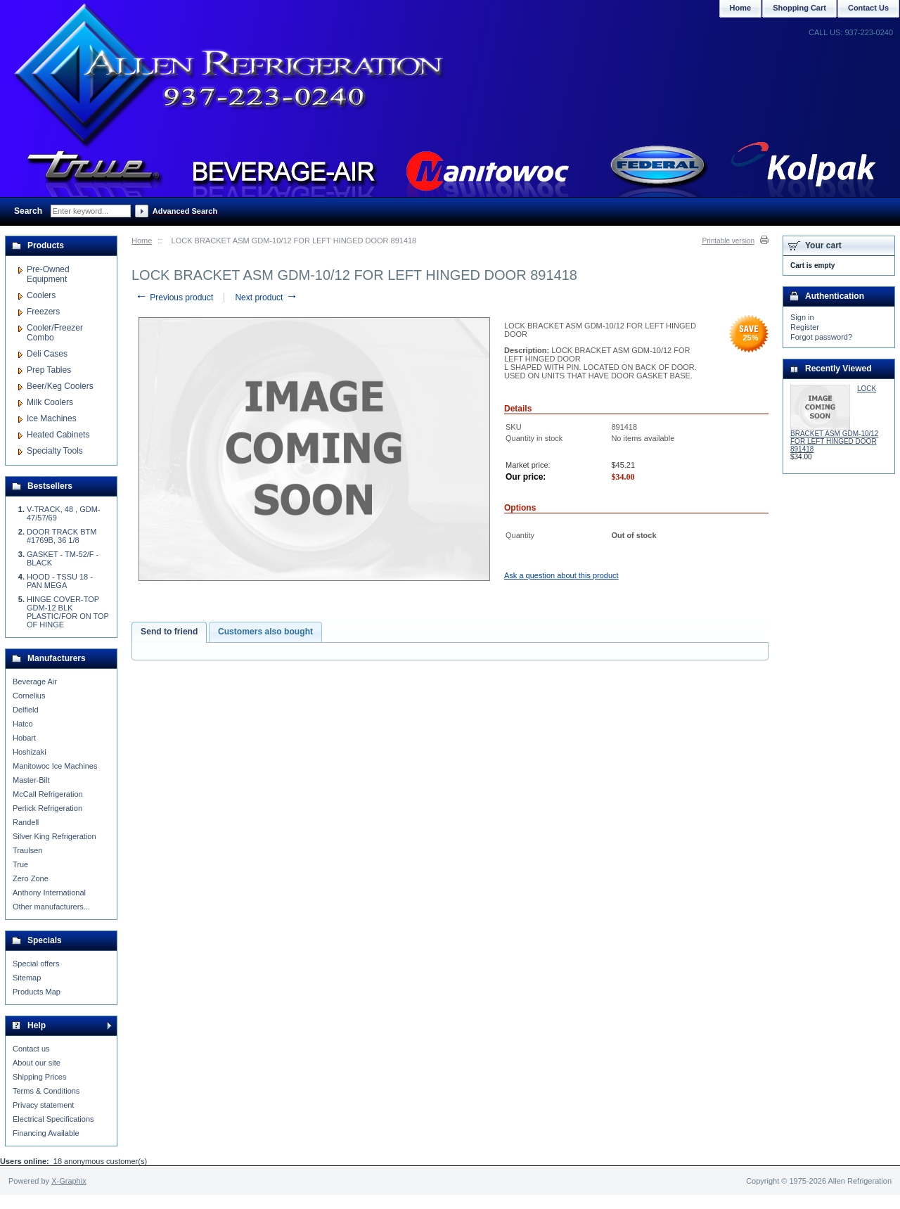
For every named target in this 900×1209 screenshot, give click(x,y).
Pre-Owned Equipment (48, 274)
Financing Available (46, 1133)
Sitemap (27, 977)
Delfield (26, 709)
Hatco (23, 723)
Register (804, 327)
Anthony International (49, 892)
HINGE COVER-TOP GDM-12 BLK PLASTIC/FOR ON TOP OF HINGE (68, 612)
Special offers (36, 963)
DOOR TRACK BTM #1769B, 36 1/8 (61, 535)
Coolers (41, 295)
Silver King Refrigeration (54, 836)
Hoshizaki (29, 752)
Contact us (31, 1048)
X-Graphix (68, 1181)
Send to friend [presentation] (169, 632)
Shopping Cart (799, 8)
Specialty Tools (55, 451)
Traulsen (27, 850)
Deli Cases (47, 354)
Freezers (43, 311)
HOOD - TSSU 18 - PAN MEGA (60, 580)
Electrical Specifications (53, 1119)
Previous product (174, 297)
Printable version (728, 241)
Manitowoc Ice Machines (55, 766)
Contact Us (868, 8)
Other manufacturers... (51, 906)
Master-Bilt (31, 780)
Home (141, 240)
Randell (26, 822)
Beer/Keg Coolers (60, 386)
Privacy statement (43, 1105)
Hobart (24, 738)
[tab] (169, 632)
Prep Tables (49, 370)
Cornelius (29, 695)
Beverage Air (35, 681)
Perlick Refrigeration (47, 808)
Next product (266, 297)
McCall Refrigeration (48, 794)
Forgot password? (821, 337)
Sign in (802, 317)
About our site (36, 1062)
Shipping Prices (39, 1077)
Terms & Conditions (46, 1091)
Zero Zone (31, 878)
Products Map (36, 991)
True (20, 864)
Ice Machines (52, 418)
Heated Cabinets (58, 435)
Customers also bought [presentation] (265, 632)
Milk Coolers (50, 402)
